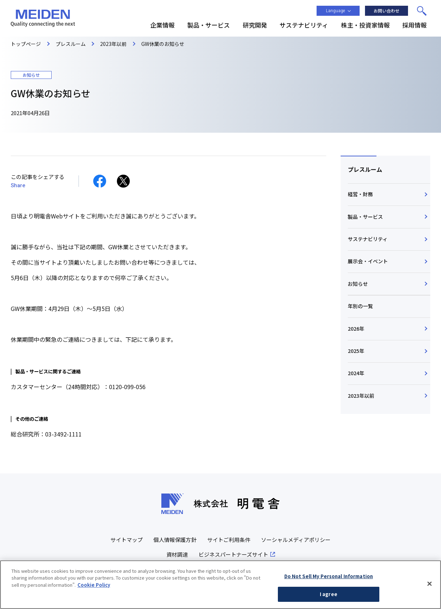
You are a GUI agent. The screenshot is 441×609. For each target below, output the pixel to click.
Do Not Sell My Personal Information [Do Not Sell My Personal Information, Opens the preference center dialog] (328, 576)
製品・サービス (365, 216)
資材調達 (177, 554)
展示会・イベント (368, 261)
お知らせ (358, 284)
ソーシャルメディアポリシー (296, 539)
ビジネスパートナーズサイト (233, 554)
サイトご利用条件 (228, 539)
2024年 (356, 374)
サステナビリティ (368, 239)
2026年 (356, 329)
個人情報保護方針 (174, 539)
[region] (220, 584)
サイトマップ (126, 539)
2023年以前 (361, 397)
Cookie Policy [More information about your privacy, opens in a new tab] (93, 584)
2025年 (356, 351)
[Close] (429, 583)
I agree (328, 594)
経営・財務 (360, 194)
